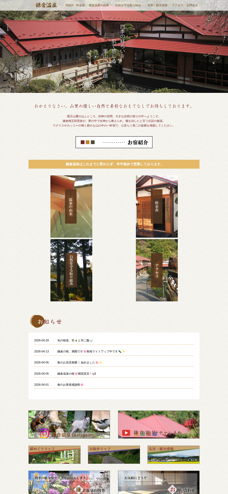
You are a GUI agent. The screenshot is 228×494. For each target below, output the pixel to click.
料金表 (80, 5)
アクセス (177, 5)
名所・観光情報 (157, 5)
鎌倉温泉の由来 (99, 5)
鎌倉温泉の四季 (145, 480)
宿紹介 (69, 5)
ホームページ (143, 457)
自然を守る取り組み (128, 5)
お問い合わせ (202, 480)
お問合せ (192, 5)
